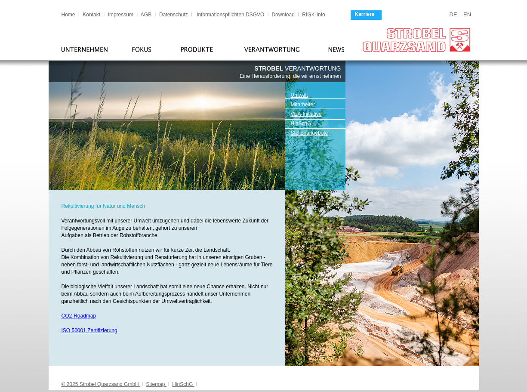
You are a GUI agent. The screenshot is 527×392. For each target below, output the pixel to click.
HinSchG (301, 123)
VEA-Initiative (306, 114)
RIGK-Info (313, 15)
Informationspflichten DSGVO (230, 15)
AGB (146, 15)
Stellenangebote (309, 133)
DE (453, 14)
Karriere (365, 14)
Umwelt (299, 95)
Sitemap (155, 384)
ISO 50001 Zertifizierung (89, 330)
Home (68, 15)
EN (467, 14)
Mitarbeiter (303, 105)
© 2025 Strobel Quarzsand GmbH (100, 384)
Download (283, 15)
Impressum (120, 15)
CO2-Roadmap (79, 316)
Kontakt (91, 15)
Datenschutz (173, 15)
